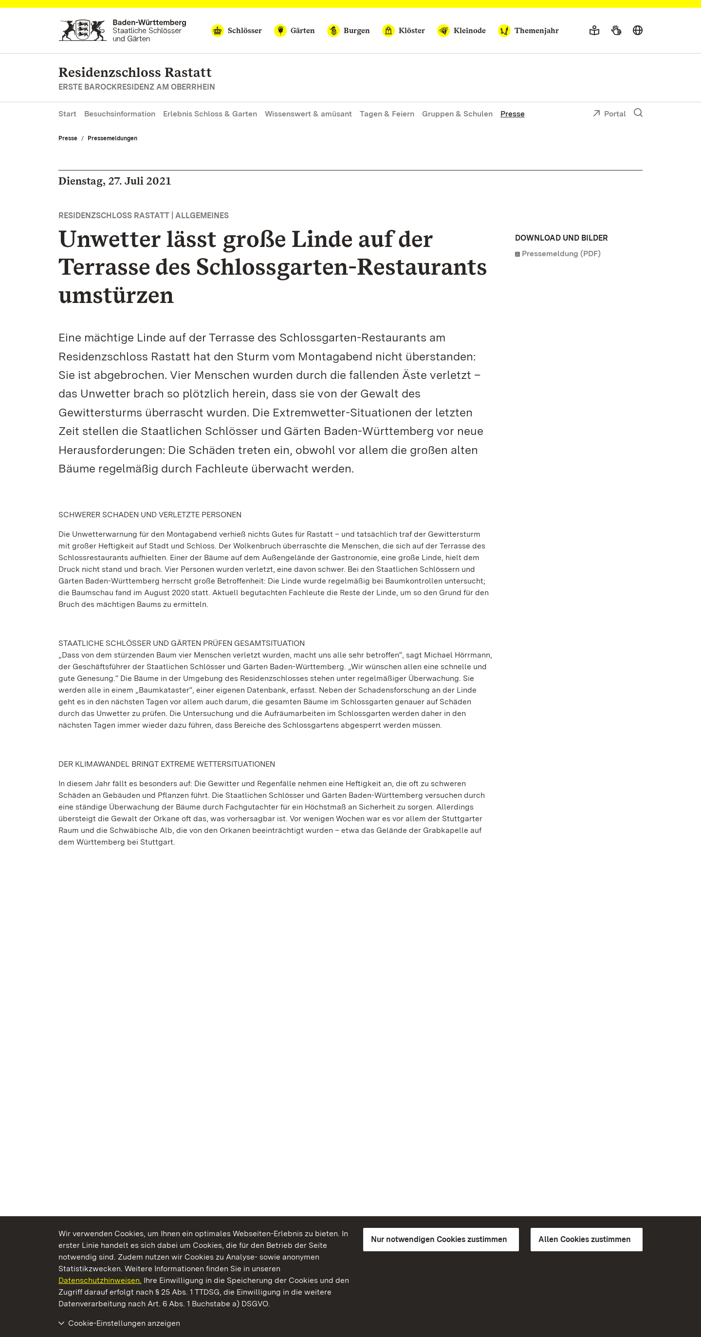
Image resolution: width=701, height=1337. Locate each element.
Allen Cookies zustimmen (584, 1239)
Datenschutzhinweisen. (100, 1280)
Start (67, 113)
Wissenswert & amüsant (308, 113)
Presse (512, 113)
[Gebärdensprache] (616, 30)
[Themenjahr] (528, 30)
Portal (609, 114)
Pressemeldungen (112, 138)
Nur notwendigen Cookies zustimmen (439, 1239)
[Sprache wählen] (637, 30)
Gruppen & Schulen (457, 113)
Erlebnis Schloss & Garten (210, 113)
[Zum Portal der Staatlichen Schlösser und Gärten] (122, 30)
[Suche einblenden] (638, 113)
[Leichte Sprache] (594, 30)
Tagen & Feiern (387, 113)
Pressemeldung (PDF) (561, 253)
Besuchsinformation (119, 113)
